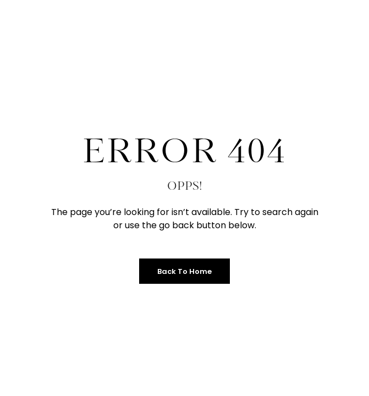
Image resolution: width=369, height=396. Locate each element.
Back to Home (184, 271)
